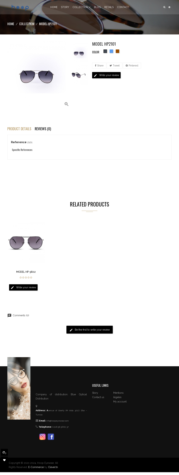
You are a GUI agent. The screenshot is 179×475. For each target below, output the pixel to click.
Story (95, 392)
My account (120, 401)
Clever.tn (53, 467)
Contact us (98, 397)
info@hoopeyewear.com (57, 421)
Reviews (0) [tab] (43, 128)
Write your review (106, 75)
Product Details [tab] (19, 128)
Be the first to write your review (89, 330)
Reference (19, 142)
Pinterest (133, 65)
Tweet (116, 65)
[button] (169, 7)
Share (100, 65)
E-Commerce (36, 467)
